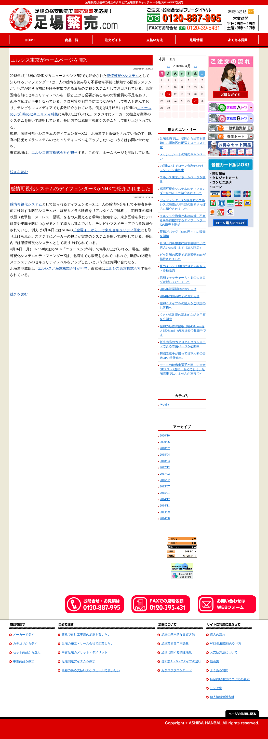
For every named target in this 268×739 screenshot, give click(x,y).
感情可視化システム (123, 76)
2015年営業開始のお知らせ (178, 289)
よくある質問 (219, 670)
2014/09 (165, 512)
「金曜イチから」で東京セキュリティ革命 (107, 230)
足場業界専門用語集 (175, 643)
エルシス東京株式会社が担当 (54, 153)
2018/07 (165, 448)
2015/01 (165, 493)
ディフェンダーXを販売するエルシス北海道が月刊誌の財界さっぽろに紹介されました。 (183, 204)
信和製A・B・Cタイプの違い (181, 661)
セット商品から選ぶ (27, 652)
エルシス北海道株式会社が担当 (62, 268)
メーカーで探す (23, 634)
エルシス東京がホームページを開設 (49, 60)
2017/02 (165, 473)
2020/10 (165, 435)
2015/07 (165, 486)
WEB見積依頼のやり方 (225, 643)
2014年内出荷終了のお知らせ (179, 296)
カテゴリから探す (25, 643)
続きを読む (19, 172)
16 (168, 94)
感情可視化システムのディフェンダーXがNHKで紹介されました (81, 188)
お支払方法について (223, 652)
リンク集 (216, 688)
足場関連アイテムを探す (78, 661)
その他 (164, 404)
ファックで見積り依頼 (160, 604)
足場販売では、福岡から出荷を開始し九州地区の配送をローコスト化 (183, 143)
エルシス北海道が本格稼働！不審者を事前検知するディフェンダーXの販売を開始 (183, 220)
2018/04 (165, 454)
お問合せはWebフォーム (227, 604)
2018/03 (165, 461)
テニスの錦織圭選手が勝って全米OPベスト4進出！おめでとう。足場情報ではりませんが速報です (183, 369)
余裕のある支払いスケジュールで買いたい (91, 670)
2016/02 (165, 480)
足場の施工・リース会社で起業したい (88, 643)
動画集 (214, 661)
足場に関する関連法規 (176, 652)
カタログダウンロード (176, 670)
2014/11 (165, 505)
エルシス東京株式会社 (123, 268)
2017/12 (165, 467)
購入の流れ (217, 634)
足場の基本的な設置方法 (178, 634)
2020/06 (165, 442)
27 (195, 101)
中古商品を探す (23, 661)
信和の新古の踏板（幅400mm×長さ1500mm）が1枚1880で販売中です (183, 330)
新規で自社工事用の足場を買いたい (86, 634)
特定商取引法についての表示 (230, 679)
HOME (30, 40)
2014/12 (165, 499)
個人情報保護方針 (222, 697)
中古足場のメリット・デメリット (85, 652)
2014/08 (165, 518)
